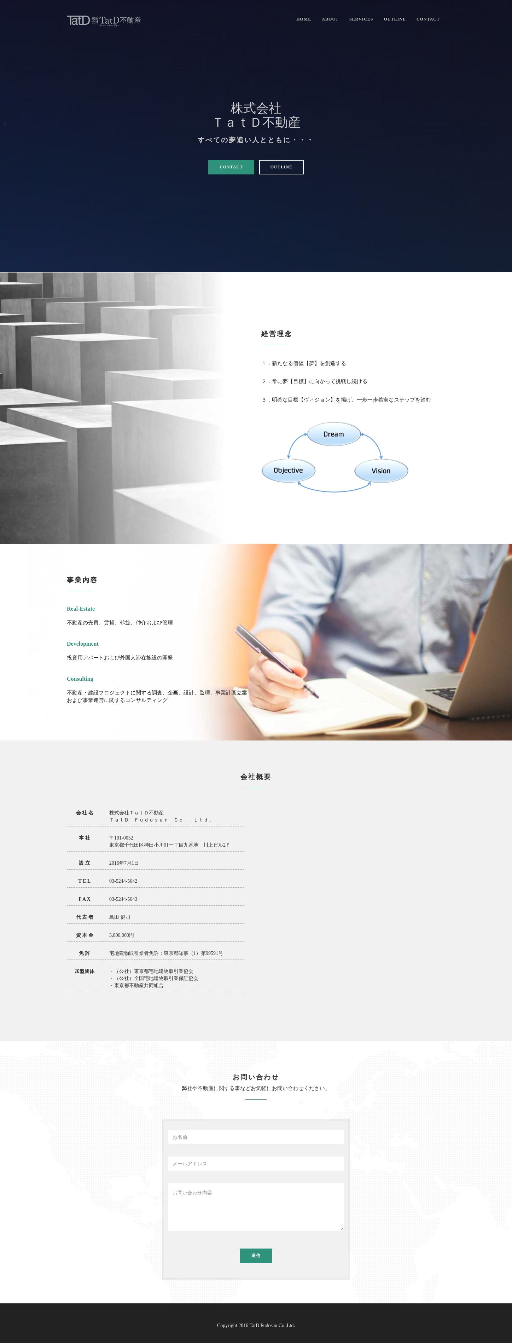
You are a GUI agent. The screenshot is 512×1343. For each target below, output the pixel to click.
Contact (428, 19)
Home (303, 19)
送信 (256, 1255)
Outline (395, 19)
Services (361, 19)
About (330, 19)
